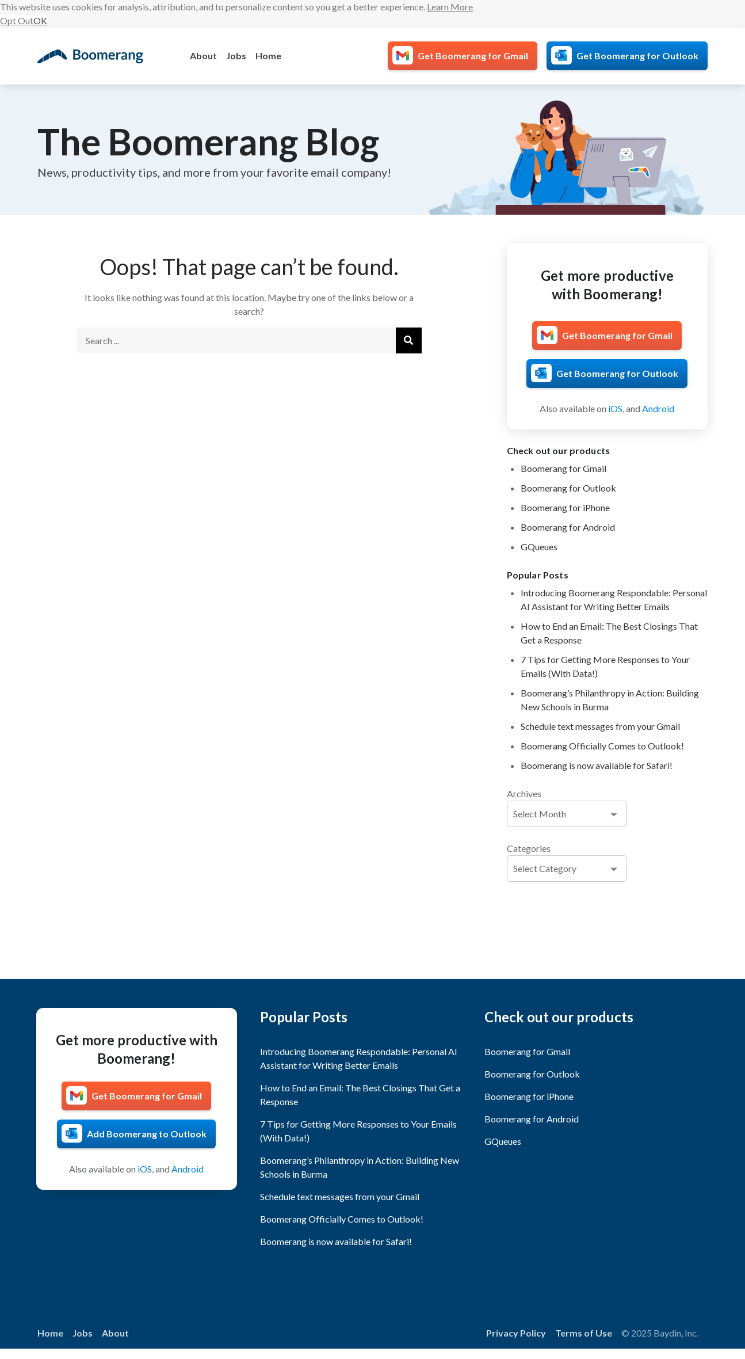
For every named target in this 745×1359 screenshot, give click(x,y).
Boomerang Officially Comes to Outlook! (602, 745)
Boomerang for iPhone (565, 507)
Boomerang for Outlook (568, 487)
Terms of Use (583, 1332)
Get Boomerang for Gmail (473, 55)
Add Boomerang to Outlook (147, 1133)
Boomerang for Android (568, 526)
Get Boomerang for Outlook (637, 55)
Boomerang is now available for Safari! (597, 765)
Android (658, 408)
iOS (615, 408)
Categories (529, 848)
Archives (524, 793)
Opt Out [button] (16, 20)
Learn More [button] (450, 6)
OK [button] (40, 20)
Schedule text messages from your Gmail (600, 726)
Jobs (236, 55)
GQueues (539, 546)
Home (268, 55)
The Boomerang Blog (208, 141)
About (203, 55)
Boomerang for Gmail (563, 468)
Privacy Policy (516, 1332)
